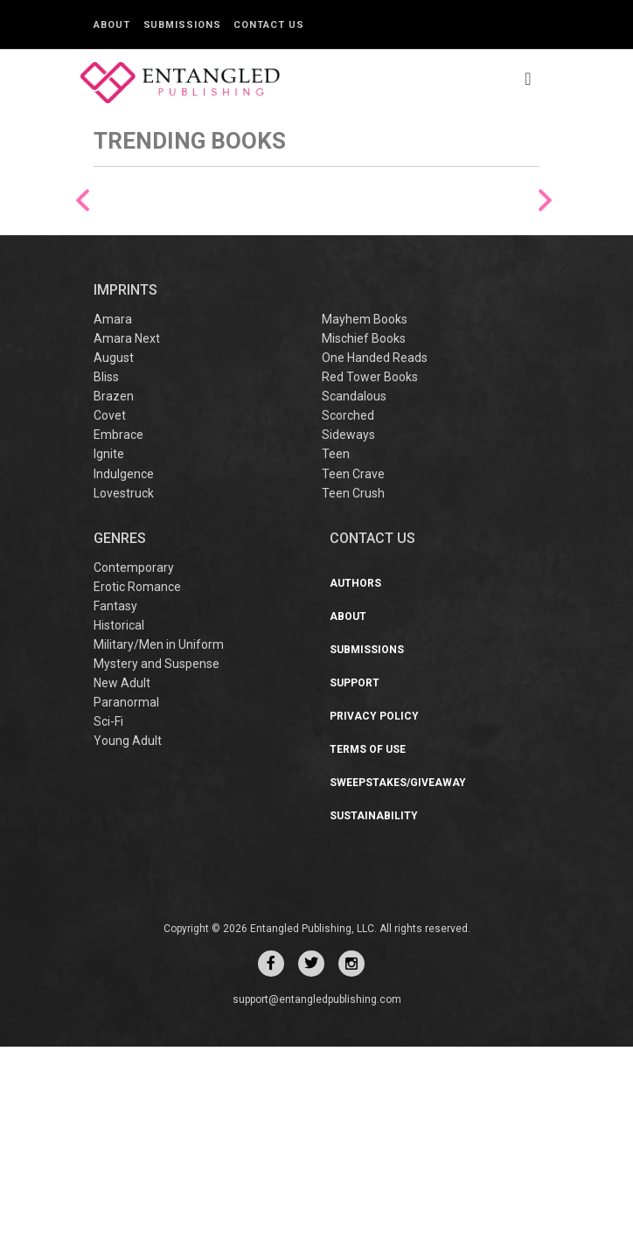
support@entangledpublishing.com (317, 1199)
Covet (110, 616)
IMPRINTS (125, 490)
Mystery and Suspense (156, 863)
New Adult (122, 882)
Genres (120, 737)
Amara (113, 519)
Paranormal (126, 901)
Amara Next (127, 539)
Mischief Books (364, 539)
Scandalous (354, 596)
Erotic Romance (137, 786)
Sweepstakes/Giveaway (398, 982)
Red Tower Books (370, 577)
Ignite (109, 654)
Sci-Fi (108, 921)
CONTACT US (372, 737)
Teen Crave (353, 673)
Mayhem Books (364, 519)
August (114, 558)
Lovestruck (124, 693)
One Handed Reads (375, 558)
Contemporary (134, 767)
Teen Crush (353, 693)
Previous (82, 299)
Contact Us (268, 25)
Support (354, 882)
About (112, 25)
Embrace (118, 635)
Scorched (348, 616)
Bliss (106, 577)
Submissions (182, 25)
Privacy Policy (374, 915)
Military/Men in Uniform (159, 844)
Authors (355, 782)
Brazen (114, 596)
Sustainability (374, 1015)
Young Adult (128, 940)
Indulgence (124, 673)
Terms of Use (368, 949)
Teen (336, 654)
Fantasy (115, 805)
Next (545, 299)
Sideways (348, 635)
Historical (119, 825)
